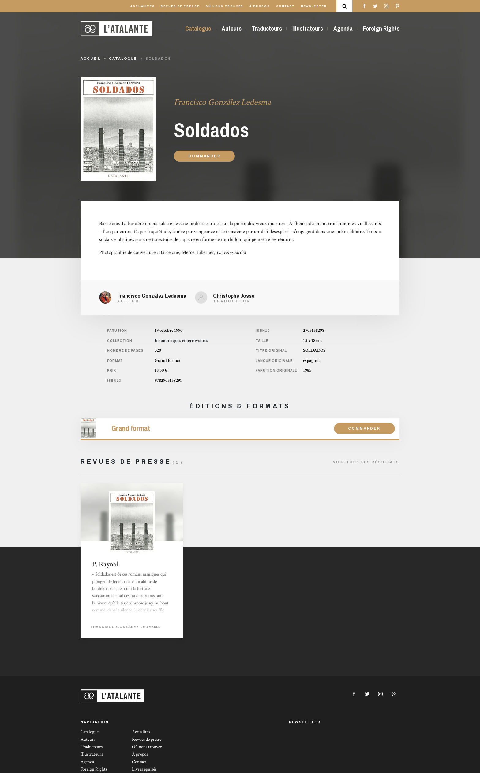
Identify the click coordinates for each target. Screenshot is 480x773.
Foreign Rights (381, 29)
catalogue (123, 58)
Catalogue (198, 29)
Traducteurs (267, 29)
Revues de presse (180, 6)
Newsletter (314, 6)
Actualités (142, 6)
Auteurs (232, 29)
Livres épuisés (144, 769)
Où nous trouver (224, 6)
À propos (259, 6)
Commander (204, 156)
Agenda (343, 29)
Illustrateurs (307, 29)
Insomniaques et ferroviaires (181, 340)
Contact (285, 6)
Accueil (90, 58)
